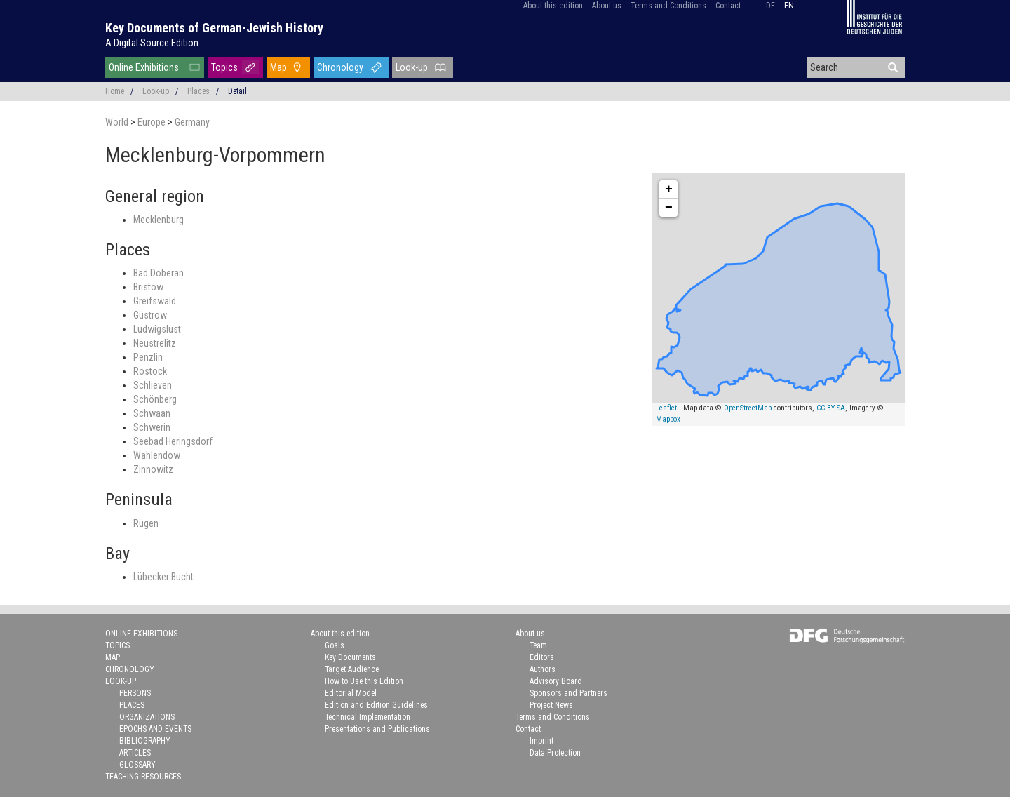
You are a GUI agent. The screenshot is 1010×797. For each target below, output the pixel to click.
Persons (135, 693)
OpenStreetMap (748, 408)
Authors (543, 669)
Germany (192, 122)
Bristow (148, 287)
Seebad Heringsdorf (173, 441)
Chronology (340, 67)
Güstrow (150, 315)
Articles (135, 753)
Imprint (541, 741)
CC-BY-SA (830, 408)
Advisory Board (556, 681)
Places (198, 91)
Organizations (147, 717)
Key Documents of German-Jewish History (214, 27)
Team (538, 645)
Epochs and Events (155, 729)
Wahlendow (156, 455)
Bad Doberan (158, 273)
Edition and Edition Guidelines (376, 705)
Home (114, 91)
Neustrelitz (154, 343)
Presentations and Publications (377, 729)
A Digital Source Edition (151, 42)
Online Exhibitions (144, 67)
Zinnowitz (153, 469)
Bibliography (144, 741)
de (770, 6)
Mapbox (668, 419)
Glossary (137, 765)
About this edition (553, 6)
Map (278, 67)
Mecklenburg (158, 219)
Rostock (150, 371)
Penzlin (148, 357)
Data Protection (555, 753)
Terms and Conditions (668, 6)
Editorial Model (351, 693)
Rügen (146, 523)
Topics (224, 67)
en (789, 6)
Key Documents (350, 657)
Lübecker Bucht (163, 576)
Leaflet (666, 408)
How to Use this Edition (364, 681)
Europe (152, 122)
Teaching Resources (143, 777)
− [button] (669, 207)
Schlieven (152, 385)
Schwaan (151, 413)
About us (606, 6)
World (117, 122)
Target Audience (352, 669)
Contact (728, 6)
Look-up (412, 67)
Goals (334, 645)
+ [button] (669, 189)
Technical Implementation (367, 717)
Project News (551, 705)
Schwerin (151, 427)
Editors (542, 657)
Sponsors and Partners (568, 693)
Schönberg (155, 399)
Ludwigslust (157, 329)
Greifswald (154, 301)
